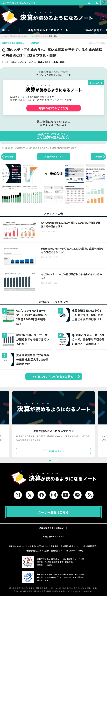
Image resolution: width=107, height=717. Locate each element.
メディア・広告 (53, 213)
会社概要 (55, 550)
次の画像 (98, 156)
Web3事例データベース (54, 536)
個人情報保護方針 (90, 546)
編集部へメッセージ (17, 546)
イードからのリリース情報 (72, 550)
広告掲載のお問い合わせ (38, 546)
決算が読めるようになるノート (48, 30)
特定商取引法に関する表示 (37, 550)
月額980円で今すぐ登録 (54, 108)
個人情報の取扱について (70, 546)
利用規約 (54, 546)
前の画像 (9, 156)
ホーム (6, 30)
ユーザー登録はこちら (53, 512)
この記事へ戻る (53, 156)
